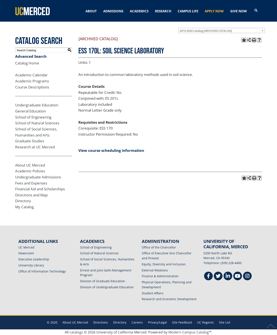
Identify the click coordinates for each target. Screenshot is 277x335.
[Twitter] (218, 276)
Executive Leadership (33, 259)
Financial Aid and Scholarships (40, 188)
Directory (23, 200)
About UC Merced (30, 165)
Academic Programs (32, 81)
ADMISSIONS (113, 11)
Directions (100, 322)
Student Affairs (152, 293)
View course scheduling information (111, 150)
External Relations (155, 270)
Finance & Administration (160, 276)
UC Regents (205, 322)
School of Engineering (33, 117)
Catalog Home (27, 63)
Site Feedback (182, 322)
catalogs (76, 332)
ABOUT (91, 11)
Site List (224, 322)
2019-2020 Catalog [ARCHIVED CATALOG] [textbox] (206, 31)
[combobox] (221, 30)
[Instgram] (247, 276)
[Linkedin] (228, 276)
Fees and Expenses (31, 183)
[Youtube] (238, 276)
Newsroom (26, 253)
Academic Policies (30, 170)
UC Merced (26, 247)
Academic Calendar (31, 74)
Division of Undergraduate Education (107, 287)
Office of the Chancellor (159, 247)
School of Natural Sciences (37, 122)
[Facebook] (208, 276)
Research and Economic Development (169, 299)
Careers (137, 322)
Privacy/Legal (157, 322)
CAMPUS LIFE (188, 11)
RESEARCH (163, 11)
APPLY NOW (214, 11)
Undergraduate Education (36, 105)
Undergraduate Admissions (38, 177)
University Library (31, 265)
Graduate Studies (29, 140)
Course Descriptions (32, 87)
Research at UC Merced (35, 146)
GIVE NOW (238, 11)
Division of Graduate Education (102, 281)
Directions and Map (31, 194)
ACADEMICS (139, 11)
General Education (30, 111)
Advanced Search (31, 56)
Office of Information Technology (42, 271)
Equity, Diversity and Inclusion (164, 264)
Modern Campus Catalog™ (189, 332)
